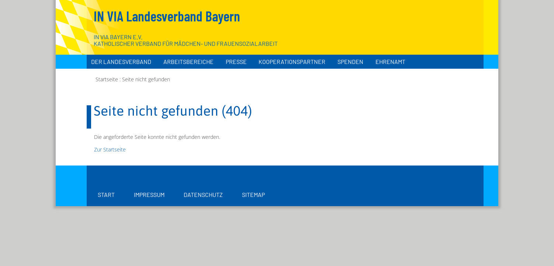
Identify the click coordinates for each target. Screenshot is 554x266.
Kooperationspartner (292, 61)
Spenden (350, 61)
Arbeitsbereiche (188, 61)
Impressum (149, 194)
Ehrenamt (390, 61)
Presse (236, 61)
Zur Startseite (110, 149)
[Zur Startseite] (440, 37)
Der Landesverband (121, 61)
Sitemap (253, 194)
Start (106, 194)
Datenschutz (203, 194)
